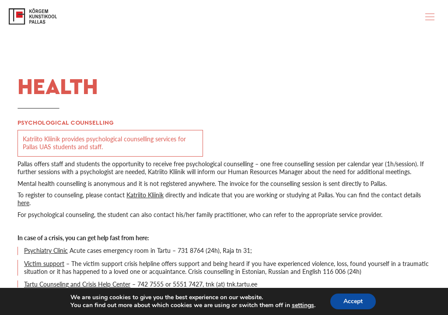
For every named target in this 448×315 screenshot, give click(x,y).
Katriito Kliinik (145, 195)
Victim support (44, 263)
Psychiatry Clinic (46, 250)
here (23, 202)
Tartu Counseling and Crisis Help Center (77, 284)
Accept (353, 301)
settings (303, 305)
